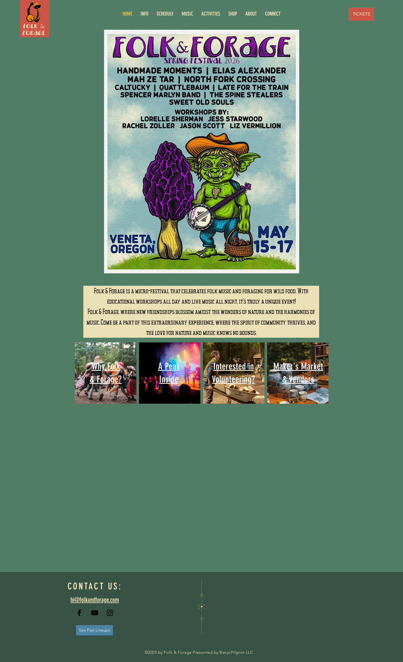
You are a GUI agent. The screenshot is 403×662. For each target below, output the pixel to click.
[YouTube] (94, 612)
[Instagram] (110, 612)
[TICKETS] (361, 14)
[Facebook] (79, 612)
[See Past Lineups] (94, 630)
